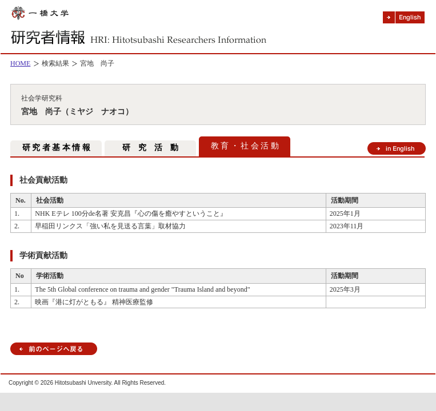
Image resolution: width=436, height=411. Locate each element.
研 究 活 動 (150, 147)
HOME (20, 63)
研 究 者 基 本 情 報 (56, 147)
